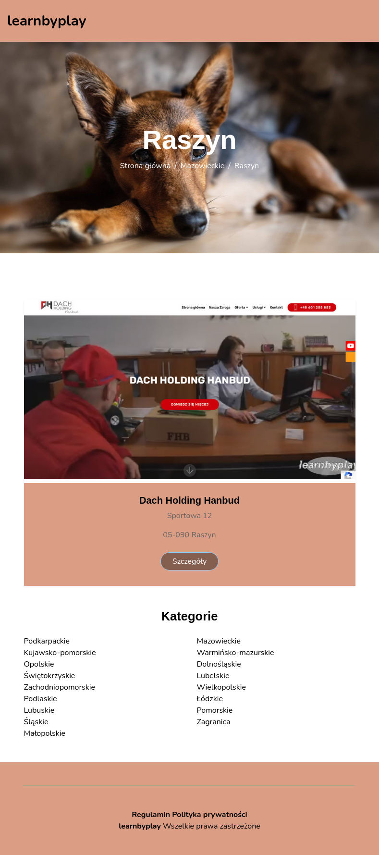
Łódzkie (210, 699)
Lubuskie (39, 710)
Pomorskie (215, 710)
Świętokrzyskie (49, 675)
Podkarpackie (47, 641)
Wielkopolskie (221, 687)
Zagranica (214, 722)
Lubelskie (213, 675)
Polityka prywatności (209, 814)
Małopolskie (45, 733)
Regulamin (151, 814)
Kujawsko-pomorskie (60, 652)
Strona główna (145, 166)
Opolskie (39, 664)
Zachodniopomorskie (60, 687)
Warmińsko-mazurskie (235, 652)
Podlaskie (40, 699)
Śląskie (36, 722)
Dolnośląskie (219, 664)
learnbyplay (140, 826)
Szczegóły (189, 561)
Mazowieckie (203, 166)
